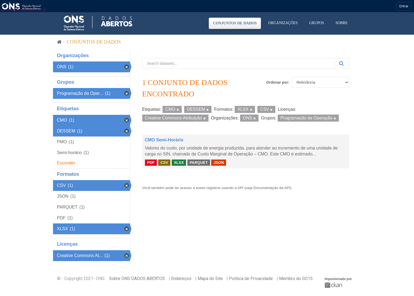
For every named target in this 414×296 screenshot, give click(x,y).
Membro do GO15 (296, 278)
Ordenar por (277, 82)
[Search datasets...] (238, 63)
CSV (164, 162)
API (240, 188)
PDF (151, 162)
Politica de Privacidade (251, 278)
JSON (219, 162)
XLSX (179, 162)
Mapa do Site (210, 278)
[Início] (59, 42)
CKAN (334, 285)
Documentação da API (271, 188)
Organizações (283, 23)
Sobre (341, 23)
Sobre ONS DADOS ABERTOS (137, 278)
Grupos (316, 23)
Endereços (181, 278)
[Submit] (341, 63)
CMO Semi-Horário (164, 140)
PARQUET (199, 162)
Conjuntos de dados (235, 23)
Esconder (66, 163)
